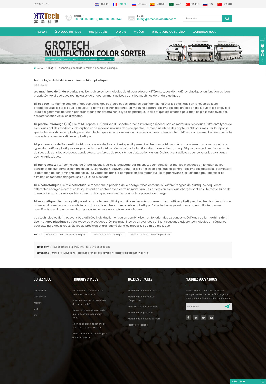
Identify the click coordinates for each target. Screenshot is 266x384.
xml (35, 315)
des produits (98, 31)
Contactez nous (204, 31)
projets (121, 31)
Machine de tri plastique (140, 312)
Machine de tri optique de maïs (144, 318)
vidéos (139, 31)
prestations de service (168, 31)
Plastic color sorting (138, 325)
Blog (50, 68)
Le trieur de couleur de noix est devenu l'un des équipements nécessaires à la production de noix (99, 253)
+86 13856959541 (110, 19)
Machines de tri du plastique (107, 234)
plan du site (40, 296)
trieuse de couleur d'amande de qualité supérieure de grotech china (88, 314)
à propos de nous (68, 31)
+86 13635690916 (85, 19)
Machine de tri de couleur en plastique (150, 234)
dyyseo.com (135, 378)
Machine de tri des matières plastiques (65, 234)
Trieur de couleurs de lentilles (143, 306)
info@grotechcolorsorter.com (156, 19)
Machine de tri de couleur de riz (144, 290)
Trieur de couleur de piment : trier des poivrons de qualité (80, 247)
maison (41, 31)
